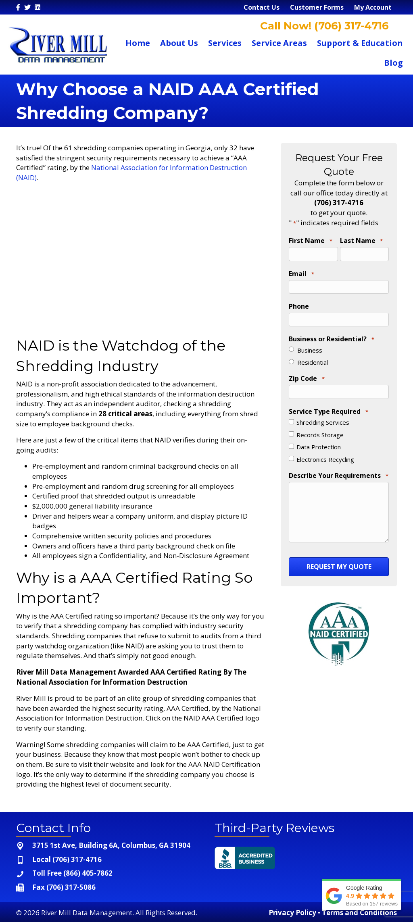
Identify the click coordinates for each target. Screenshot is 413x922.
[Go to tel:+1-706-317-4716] (107, 860)
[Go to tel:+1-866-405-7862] (107, 873)
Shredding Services (322, 418)
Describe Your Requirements (338, 471)
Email (301, 273)
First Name (310, 241)
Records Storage (320, 430)
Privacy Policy (292, 912)
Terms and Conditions (359, 912)
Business (309, 346)
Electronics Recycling (325, 454)
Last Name (361, 241)
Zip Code (306, 375)
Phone (299, 303)
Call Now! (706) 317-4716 (323, 25)
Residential (312, 359)
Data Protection (318, 442)
